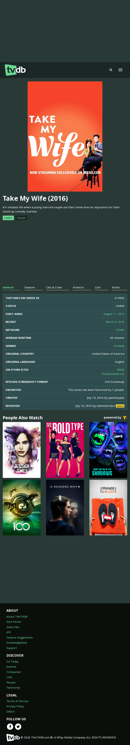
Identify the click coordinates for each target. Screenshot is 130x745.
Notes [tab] (116, 287)
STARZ (120, 330)
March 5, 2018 (115, 322)
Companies (13, 672)
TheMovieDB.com (112, 374)
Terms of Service (17, 701)
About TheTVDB (16, 616)
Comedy (119, 346)
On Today (12, 661)
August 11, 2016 (113, 314)
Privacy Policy (15, 706)
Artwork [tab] (78, 287)
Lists (9, 677)
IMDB (120, 369)
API (8, 632)
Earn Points (13, 621)
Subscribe (12, 627)
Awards (11, 666)
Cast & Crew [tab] (54, 287)
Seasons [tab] (30, 287)
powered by (115, 417)
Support (11, 648)
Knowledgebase (16, 642)
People (11, 682)
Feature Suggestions (19, 637)
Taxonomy (13, 687)
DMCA (10, 711)
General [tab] (8, 287)
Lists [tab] (98, 287)
